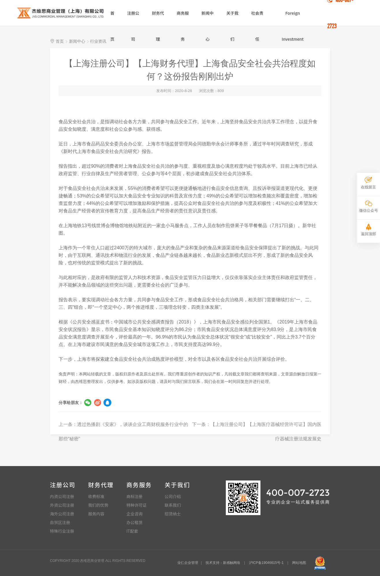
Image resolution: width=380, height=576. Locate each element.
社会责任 (257, 18)
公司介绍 (173, 496)
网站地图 (299, 563)
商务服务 (183, 18)
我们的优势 (98, 505)
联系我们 (173, 505)
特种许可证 (136, 505)
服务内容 (96, 514)
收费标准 (96, 496)
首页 (112, 18)
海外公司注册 (62, 514)
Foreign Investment (293, 18)
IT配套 (132, 531)
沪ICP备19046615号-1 (266, 563)
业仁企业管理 (187, 563)
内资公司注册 (62, 496)
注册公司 (133, 18)
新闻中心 (208, 18)
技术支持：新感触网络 (223, 563)
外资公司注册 (62, 505)
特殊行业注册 (62, 531)
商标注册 (134, 496)
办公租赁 (134, 522)
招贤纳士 (173, 514)
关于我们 (232, 18)
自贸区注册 (60, 522)
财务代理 (158, 18)
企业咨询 (134, 514)
